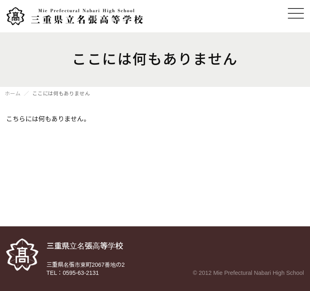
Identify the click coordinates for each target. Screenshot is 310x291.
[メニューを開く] (296, 13)
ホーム (13, 94)
